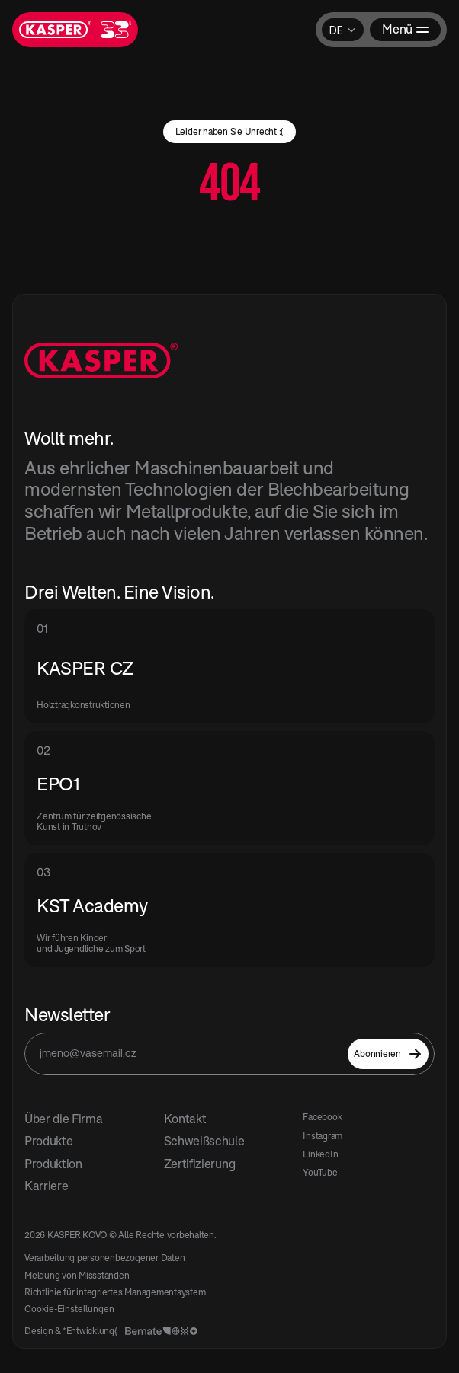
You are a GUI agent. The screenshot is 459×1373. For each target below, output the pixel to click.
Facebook (322, 1116)
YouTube (320, 1172)
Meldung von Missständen (76, 1275)
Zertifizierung (200, 1163)
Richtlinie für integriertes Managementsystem (114, 1292)
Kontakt (185, 1118)
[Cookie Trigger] (69, 1309)
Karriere (46, 1185)
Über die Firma (63, 1118)
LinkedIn (320, 1154)
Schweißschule (204, 1140)
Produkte (48, 1140)
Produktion (53, 1163)
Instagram (322, 1136)
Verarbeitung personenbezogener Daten (104, 1257)
